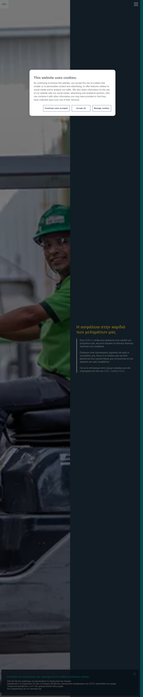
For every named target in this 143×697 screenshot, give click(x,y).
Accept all (81, 108)
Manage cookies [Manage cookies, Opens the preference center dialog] (101, 108)
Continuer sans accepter (56, 108)
